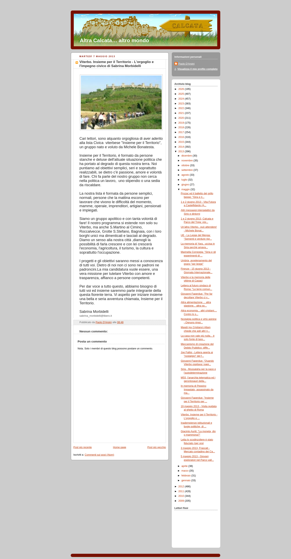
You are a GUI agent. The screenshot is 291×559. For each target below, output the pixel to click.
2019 (181, 122)
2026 (181, 89)
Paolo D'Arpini (186, 63)
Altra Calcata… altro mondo (114, 40)
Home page (119, 447)
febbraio (186, 475)
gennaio (186, 480)
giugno (185, 184)
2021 (181, 113)
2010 (181, 496)
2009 (181, 500)
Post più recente (82, 447)
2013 (181, 151)
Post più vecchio (156, 447)
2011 (181, 491)
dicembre (187, 155)
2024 (181, 98)
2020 (181, 118)
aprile (184, 466)
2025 (181, 93)
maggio (186, 189)
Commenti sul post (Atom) (99, 454)
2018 (181, 127)
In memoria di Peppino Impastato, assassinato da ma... (197, 389)
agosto (185, 174)
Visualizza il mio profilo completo (197, 69)
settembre (187, 170)
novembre (187, 160)
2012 (181, 486)
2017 (181, 132)
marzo (185, 470)
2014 (181, 146)
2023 (181, 103)
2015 (181, 142)
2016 (181, 137)
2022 (181, 108)
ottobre (185, 165)
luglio (184, 179)
